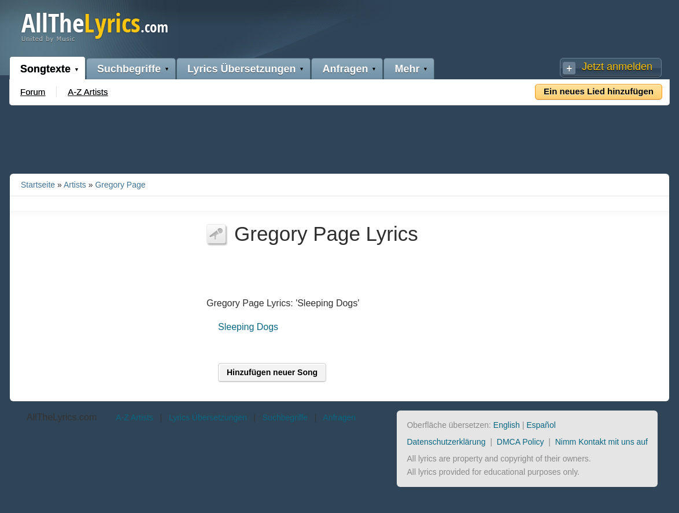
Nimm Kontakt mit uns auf (601, 441)
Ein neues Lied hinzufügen (599, 91)
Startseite (38, 184)
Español (541, 425)
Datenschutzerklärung (446, 441)
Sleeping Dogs (248, 327)
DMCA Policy (520, 441)
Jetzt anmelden (617, 66)
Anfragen (345, 69)
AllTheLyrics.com (62, 417)
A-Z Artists (88, 92)
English (506, 425)
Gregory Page (120, 184)
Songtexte (45, 69)
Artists (75, 184)
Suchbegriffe (129, 69)
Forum (32, 92)
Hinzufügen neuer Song (272, 372)
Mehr (406, 69)
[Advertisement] (339, 137)
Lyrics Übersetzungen (241, 69)
